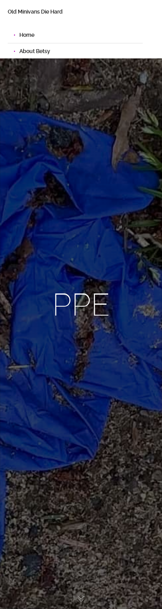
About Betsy (34, 51)
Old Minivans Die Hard (35, 12)
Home (26, 35)
